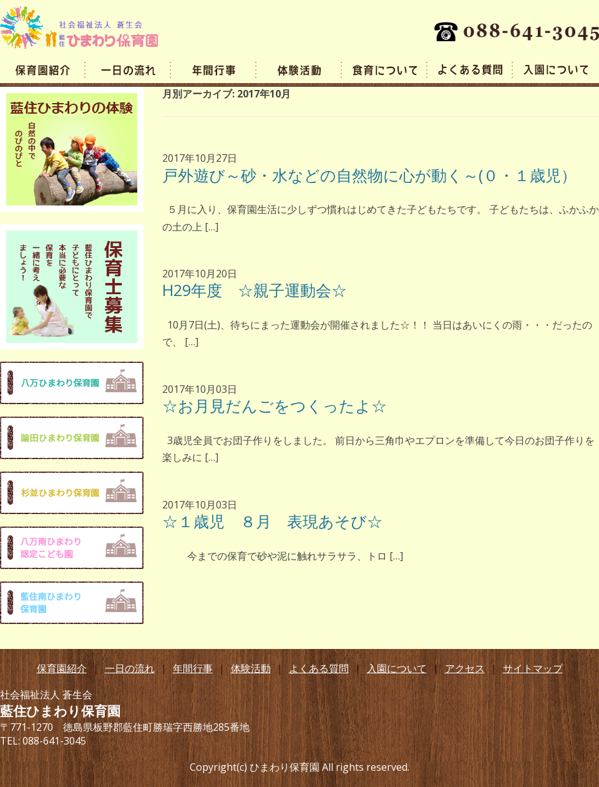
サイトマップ (533, 668)
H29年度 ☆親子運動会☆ (254, 289)
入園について (397, 668)
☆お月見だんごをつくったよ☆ (274, 405)
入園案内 (556, 69)
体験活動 (299, 69)
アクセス (465, 668)
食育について (384, 69)
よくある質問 (470, 69)
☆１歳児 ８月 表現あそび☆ (280, 521)
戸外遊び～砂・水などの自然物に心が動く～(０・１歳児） (369, 175)
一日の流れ (128, 69)
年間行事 (213, 69)
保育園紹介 (62, 668)
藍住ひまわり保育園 (79, 27)
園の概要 (42, 69)
